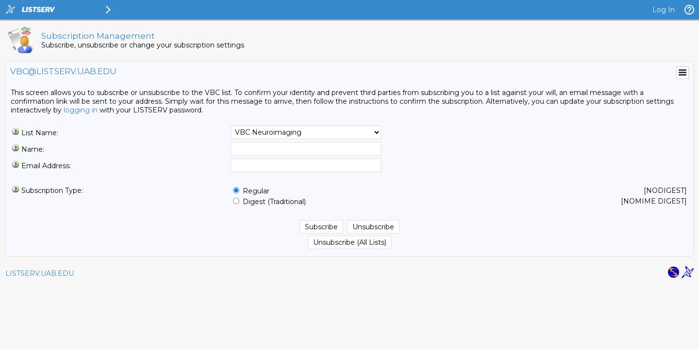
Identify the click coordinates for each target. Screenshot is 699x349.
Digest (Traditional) (274, 201)
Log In (663, 9)
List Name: (39, 132)
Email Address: (46, 165)
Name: (32, 149)
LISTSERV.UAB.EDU (39, 273)
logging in (81, 110)
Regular (256, 191)
